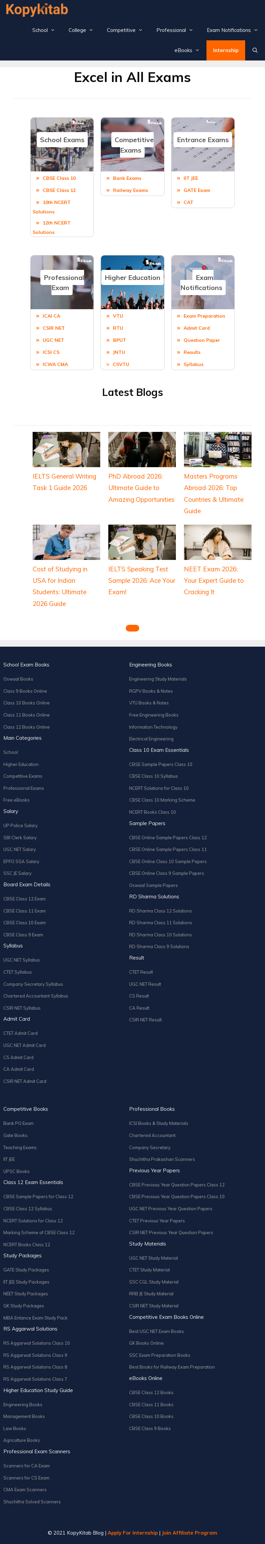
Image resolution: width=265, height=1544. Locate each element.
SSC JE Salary (17, 873)
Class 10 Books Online (26, 702)
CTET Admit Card (20, 1033)
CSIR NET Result (145, 1019)
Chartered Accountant (152, 1135)
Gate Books (15, 1135)
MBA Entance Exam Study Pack (35, 1317)
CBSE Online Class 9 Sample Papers (166, 873)
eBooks (190, 50)
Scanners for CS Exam (26, 1477)
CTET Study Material (149, 1269)
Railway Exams (130, 190)
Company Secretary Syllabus (33, 984)
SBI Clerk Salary (20, 837)
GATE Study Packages (26, 1269)
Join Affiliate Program (189, 1533)
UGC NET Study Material (153, 1258)
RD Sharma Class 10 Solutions (160, 934)
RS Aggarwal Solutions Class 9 (35, 1355)
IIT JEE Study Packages (26, 1282)
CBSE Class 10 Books (151, 1416)
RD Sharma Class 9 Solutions (159, 946)
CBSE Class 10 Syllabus (153, 776)
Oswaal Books (18, 679)
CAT (188, 202)
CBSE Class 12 (59, 190)
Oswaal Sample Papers (153, 885)
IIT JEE (191, 178)
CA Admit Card (18, 1069)
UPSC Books (16, 1171)
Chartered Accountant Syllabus (35, 996)
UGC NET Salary (19, 849)
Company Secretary (150, 1147)
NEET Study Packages (25, 1293)
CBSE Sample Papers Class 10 (160, 764)
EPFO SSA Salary (21, 861)
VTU (118, 316)
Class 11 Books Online (26, 715)
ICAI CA (51, 316)
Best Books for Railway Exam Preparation (172, 1367)
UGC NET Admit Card (24, 1045)
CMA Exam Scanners (25, 1489)
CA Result (139, 1008)
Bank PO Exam (18, 1123)
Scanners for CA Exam (26, 1465)
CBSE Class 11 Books (151, 1404)
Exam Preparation (204, 316)
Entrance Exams (203, 139)
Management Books (24, 1416)
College (84, 30)
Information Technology (153, 727)
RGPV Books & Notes (151, 691)
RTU (118, 328)
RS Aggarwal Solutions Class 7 (35, 1379)
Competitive (128, 30)
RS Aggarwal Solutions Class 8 (35, 1367)
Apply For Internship (133, 1533)
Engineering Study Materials (158, 679)
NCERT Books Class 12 (26, 1244)
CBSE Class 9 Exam (23, 934)
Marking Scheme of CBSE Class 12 (39, 1232)
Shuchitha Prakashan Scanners (162, 1159)
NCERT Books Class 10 (152, 812)
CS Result (139, 996)
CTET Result (141, 972)
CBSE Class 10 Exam (24, 922)
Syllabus (193, 364)
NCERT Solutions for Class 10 (159, 788)
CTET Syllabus (17, 972)
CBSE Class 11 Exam (24, 910)
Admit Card (197, 328)
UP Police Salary (20, 825)
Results (192, 352)
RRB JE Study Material (151, 1293)
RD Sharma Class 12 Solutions (160, 910)
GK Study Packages (23, 1305)
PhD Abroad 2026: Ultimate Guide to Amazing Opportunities (141, 487)
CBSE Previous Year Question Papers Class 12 (177, 1184)
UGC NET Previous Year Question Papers (171, 1208)
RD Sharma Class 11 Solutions (160, 922)
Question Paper (202, 340)
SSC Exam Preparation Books (159, 1355)
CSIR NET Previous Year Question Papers (171, 1232)
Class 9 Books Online (25, 691)
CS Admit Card (18, 1057)
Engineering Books (22, 1404)
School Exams (62, 139)
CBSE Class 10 (59, 178)
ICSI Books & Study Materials (158, 1123)
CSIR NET (54, 328)
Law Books (14, 1428)
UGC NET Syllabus (21, 960)
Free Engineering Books (154, 715)
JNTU (119, 352)
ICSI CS (51, 352)
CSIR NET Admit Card (24, 1081)
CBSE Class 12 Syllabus (27, 1208)
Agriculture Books (21, 1440)
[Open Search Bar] (255, 50)
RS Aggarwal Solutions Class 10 (36, 1343)
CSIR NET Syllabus (22, 1008)
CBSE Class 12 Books (151, 1392)
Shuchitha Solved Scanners (32, 1501)
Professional (178, 30)
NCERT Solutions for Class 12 (33, 1220)
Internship (225, 50)
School (47, 30)
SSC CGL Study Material (154, 1282)
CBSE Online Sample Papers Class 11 (168, 849)
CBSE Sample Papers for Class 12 (38, 1196)
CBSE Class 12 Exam (24, 898)
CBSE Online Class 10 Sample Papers (168, 861)
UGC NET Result (145, 984)
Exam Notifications (236, 30)
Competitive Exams (134, 144)
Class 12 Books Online (26, 727)
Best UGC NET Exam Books (156, 1331)
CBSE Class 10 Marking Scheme (162, 800)
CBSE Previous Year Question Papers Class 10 (177, 1196)
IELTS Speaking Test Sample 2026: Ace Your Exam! (141, 580)
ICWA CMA (55, 364)
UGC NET (53, 340)
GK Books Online (146, 1343)
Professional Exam (64, 282)
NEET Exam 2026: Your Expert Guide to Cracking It (214, 580)
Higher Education (132, 277)
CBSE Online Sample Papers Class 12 (168, 837)
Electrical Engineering (151, 738)
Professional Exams (23, 788)
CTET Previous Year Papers (157, 1220)
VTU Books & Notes (149, 702)
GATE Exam (197, 190)
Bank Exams (127, 178)
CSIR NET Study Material (154, 1305)
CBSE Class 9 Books (150, 1428)
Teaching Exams (20, 1147)
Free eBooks (16, 800)
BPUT (119, 340)
